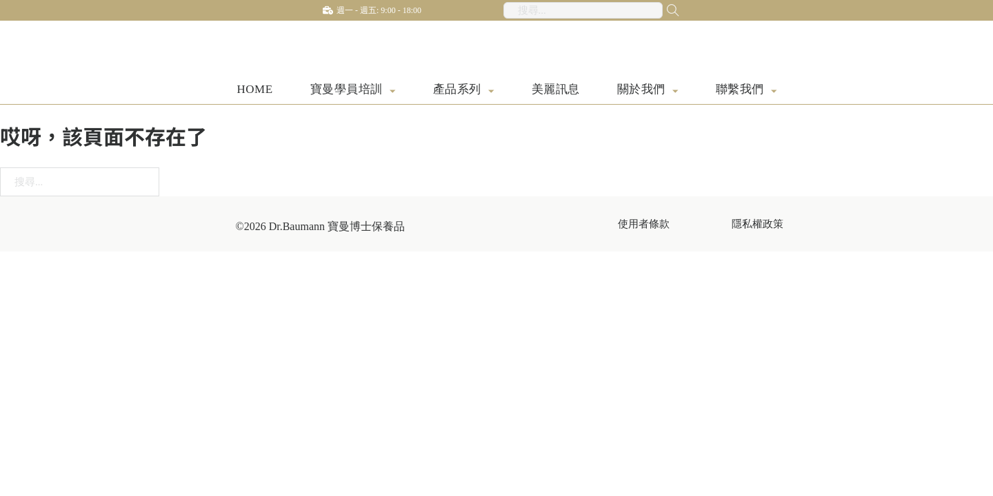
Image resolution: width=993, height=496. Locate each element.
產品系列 (457, 91)
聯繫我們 (740, 91)
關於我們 (641, 91)
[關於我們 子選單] (675, 92)
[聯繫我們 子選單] (774, 92)
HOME (255, 91)
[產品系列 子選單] (491, 92)
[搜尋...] (662, 10)
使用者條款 (644, 225)
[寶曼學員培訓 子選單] (393, 92)
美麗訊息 (556, 91)
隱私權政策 (757, 225)
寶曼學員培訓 (346, 91)
